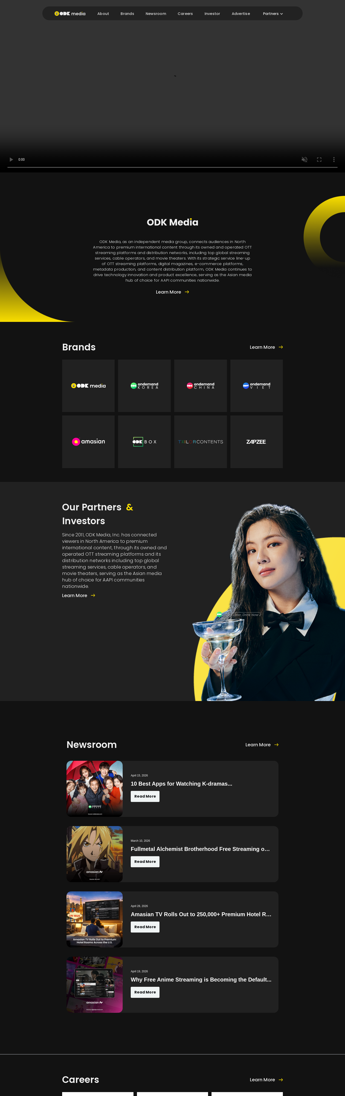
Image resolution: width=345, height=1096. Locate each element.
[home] (69, 13)
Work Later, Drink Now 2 (242, 614)
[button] (273, 14)
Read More (145, 796)
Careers (185, 13)
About (103, 13)
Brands (127, 13)
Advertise (241, 13)
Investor (212, 13)
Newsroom (156, 13)
